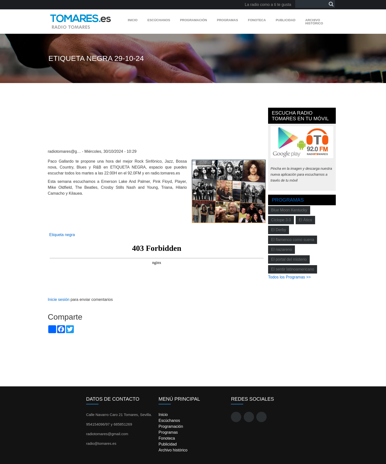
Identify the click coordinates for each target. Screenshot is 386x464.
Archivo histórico (314, 21)
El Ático (305, 220)
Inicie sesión (58, 299)
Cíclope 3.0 (281, 220)
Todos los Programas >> (289, 277)
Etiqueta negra (62, 235)
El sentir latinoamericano (292, 269)
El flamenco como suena (292, 240)
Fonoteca (257, 20)
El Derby (278, 230)
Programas (227, 20)
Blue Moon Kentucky (289, 210)
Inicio (133, 20)
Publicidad (285, 20)
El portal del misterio (289, 259)
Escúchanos (158, 20)
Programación (193, 20)
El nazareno (281, 249)
